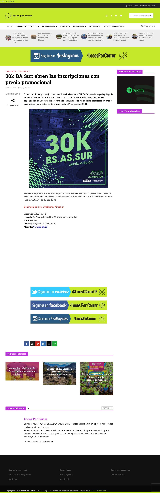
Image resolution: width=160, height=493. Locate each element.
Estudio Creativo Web (97, 490)
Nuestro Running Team (20, 474)
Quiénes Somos (132, 6)
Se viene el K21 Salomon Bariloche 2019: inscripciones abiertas (59, 371)
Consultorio (65, 470)
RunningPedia (48, 26)
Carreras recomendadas (17, 71)
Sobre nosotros (117, 474)
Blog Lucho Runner (113, 26)
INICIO (9, 26)
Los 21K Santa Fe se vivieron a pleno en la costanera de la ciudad (146, 36)
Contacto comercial (147, 6)
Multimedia (78, 26)
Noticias (64, 26)
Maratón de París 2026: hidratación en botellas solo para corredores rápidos (71, 36)
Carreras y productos (26, 26)
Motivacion (94, 26)
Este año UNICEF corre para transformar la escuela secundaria (96, 377)
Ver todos (107, 408)
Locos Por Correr (13, 94)
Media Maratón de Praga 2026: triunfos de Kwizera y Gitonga (45, 36)
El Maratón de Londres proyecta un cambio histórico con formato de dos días (20, 37)
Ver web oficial (40, 227)
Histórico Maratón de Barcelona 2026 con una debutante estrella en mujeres (96, 36)
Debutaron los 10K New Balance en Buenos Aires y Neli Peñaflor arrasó (121, 36)
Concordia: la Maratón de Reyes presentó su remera (22, 369)
